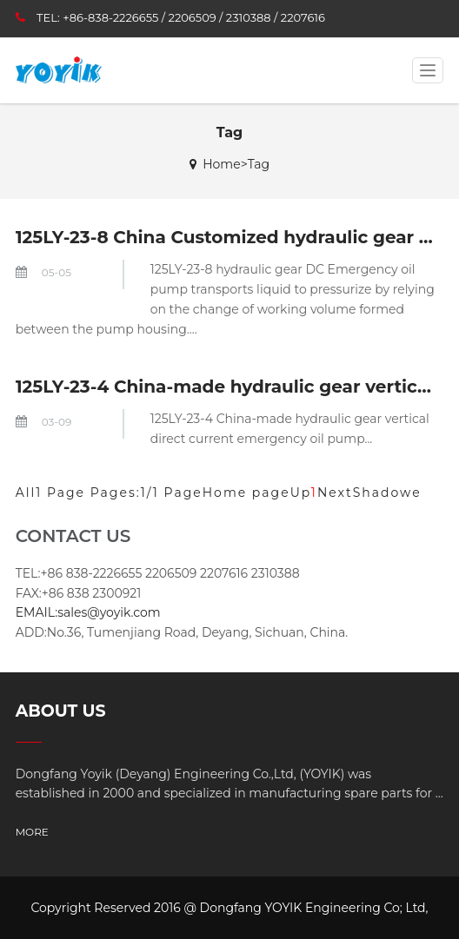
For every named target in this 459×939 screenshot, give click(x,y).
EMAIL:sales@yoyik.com (88, 612)
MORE (32, 831)
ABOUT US (61, 711)
